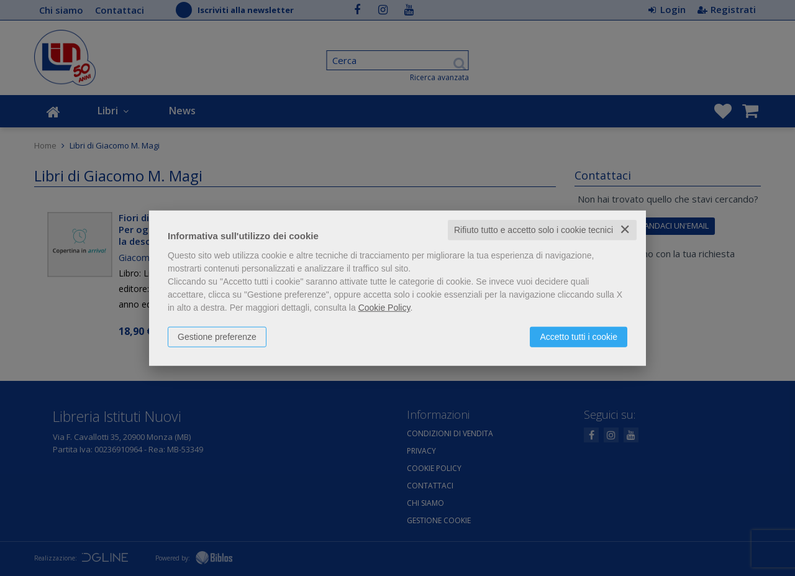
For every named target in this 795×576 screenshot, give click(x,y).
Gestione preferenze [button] (217, 337)
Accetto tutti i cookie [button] (578, 337)
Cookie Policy (384, 308)
